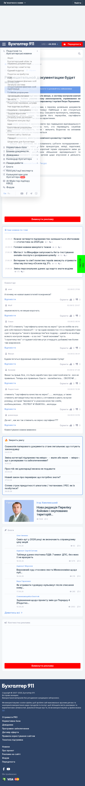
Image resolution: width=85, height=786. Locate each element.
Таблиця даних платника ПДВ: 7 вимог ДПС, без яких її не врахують (47, 556)
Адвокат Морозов (25, 566)
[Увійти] (78, 3)
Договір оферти (10, 732)
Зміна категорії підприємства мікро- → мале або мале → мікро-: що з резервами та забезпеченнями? (42, 459)
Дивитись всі (13, 612)
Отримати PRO (10, 717)
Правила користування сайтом (18, 736)
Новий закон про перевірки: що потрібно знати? (33, 477)
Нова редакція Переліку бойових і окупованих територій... (54, 511)
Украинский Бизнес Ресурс (26, 163)
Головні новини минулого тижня (33, 247)
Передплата (72, 44)
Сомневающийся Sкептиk (28, 596)
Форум (5, 758)
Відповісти (10, 299)
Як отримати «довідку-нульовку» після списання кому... (45, 586)
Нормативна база (11, 721)
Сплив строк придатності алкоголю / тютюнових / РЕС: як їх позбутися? (40, 487)
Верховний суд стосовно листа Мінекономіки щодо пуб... (47, 571)
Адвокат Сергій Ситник (27, 551)
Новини (6, 746)
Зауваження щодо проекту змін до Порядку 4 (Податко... (43, 601)
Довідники (7, 725)
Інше (15, 170)
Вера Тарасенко (24, 581)
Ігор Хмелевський (47, 502)
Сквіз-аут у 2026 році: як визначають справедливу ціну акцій (46, 540)
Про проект (8, 750)
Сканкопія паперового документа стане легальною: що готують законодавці (42, 448)
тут (3, 710)
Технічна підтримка (12, 740)
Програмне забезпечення (15, 728)
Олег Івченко (22, 536)
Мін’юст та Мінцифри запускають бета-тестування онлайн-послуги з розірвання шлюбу (44, 254)
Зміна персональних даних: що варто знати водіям (43, 268)
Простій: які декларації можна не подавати (30, 468)
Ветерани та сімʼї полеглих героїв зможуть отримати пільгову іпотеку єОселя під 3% (45, 262)
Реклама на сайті (11, 754)
